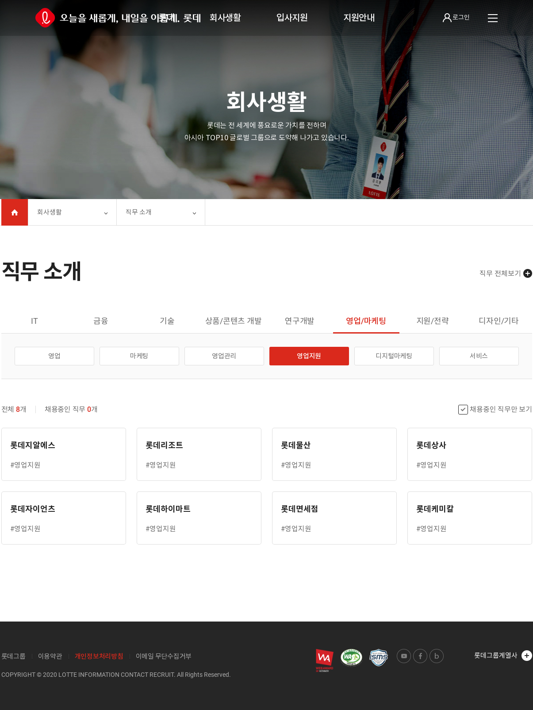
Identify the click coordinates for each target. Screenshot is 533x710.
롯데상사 (431, 445)
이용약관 (50, 656)
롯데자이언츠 (32, 509)
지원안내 (359, 17)
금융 (100, 321)
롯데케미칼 (435, 509)
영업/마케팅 (366, 321)
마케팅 (139, 356)
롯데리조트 (164, 445)
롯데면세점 (299, 509)
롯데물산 (296, 445)
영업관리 (224, 356)
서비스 (479, 356)
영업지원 (309, 356)
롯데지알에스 (32, 445)
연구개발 (299, 321)
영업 (54, 356)
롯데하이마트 (168, 509)
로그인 (456, 17)
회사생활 (225, 17)
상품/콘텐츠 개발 (233, 321)
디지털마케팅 (394, 356)
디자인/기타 (499, 321)
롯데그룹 (13, 656)
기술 (167, 321)
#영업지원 (25, 465)
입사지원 (292, 17)
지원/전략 (432, 321)
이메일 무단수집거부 (164, 656)
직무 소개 (139, 212)
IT (34, 321)
